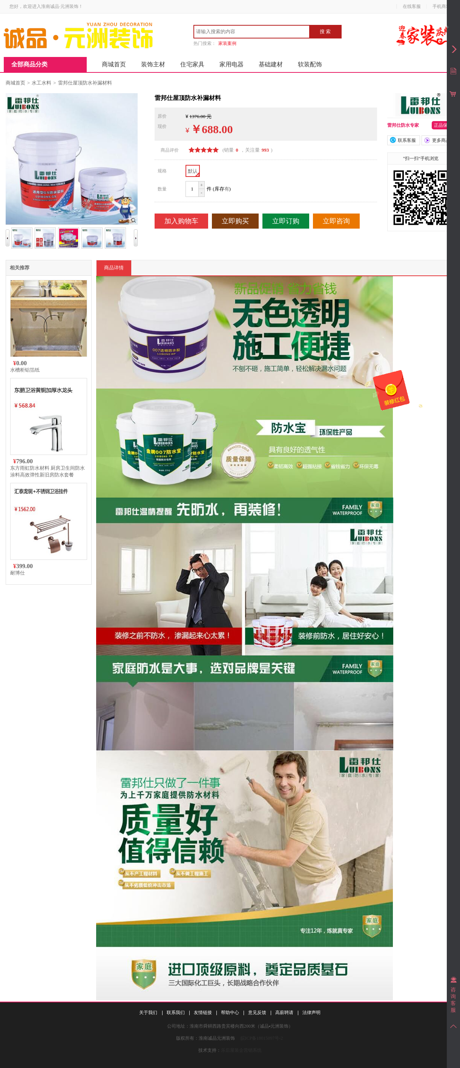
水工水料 (41, 83)
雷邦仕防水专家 (403, 125)
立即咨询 (336, 221)
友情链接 (203, 1012)
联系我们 (176, 1012)
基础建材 (271, 64)
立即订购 (285, 221)
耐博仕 (17, 573)
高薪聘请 (284, 1012)
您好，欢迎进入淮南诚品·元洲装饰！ (46, 6)
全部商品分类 (29, 64)
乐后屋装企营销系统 (241, 1050)
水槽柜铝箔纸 (25, 370)
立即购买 (235, 221)
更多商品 (441, 140)
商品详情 (114, 267)
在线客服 (412, 6)
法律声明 (311, 1012)
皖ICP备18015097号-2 (262, 1038)
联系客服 (407, 140)
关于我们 (148, 1012)
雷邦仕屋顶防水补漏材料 (85, 83)
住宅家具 (192, 64)
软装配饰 (310, 64)
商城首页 (114, 64)
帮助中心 (230, 1012)
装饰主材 (153, 64)
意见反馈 (257, 1012)
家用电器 (231, 64)
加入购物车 (181, 221)
